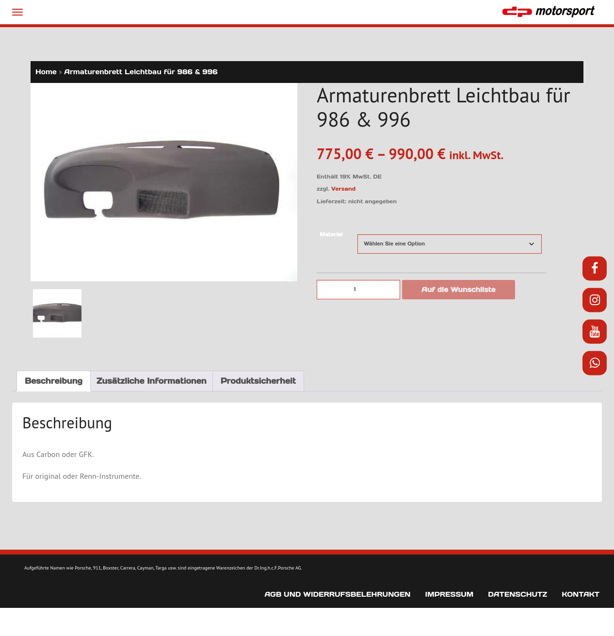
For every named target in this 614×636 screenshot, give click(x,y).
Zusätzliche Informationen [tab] (152, 381)
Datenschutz (517, 594)
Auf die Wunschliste (458, 289)
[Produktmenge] (358, 289)
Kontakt (580, 594)
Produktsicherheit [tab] (258, 381)
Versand (343, 188)
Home (46, 71)
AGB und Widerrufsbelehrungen (337, 594)
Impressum (449, 594)
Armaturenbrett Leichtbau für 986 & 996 (140, 71)
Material (331, 234)
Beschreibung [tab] (53, 381)
